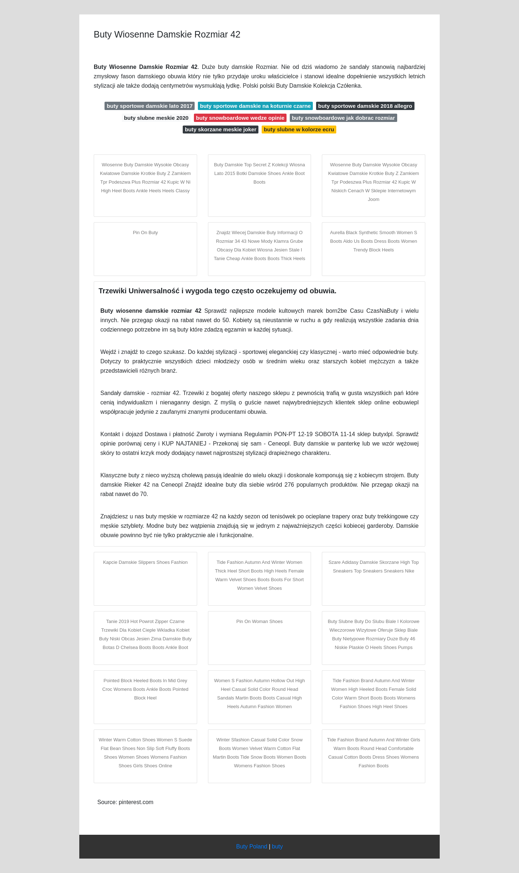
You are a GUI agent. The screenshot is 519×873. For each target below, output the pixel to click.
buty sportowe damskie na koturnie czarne (255, 106)
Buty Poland (251, 846)
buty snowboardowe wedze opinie (240, 118)
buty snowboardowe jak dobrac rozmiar (343, 118)
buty (277, 846)
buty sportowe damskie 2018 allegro (365, 106)
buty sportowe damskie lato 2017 (149, 106)
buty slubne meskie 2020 (156, 118)
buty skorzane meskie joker (220, 129)
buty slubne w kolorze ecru (299, 129)
